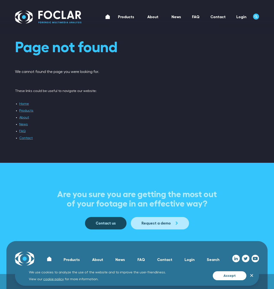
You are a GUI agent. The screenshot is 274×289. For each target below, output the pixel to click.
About (24, 117)
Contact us (106, 236)
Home (24, 103)
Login (190, 260)
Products (26, 110)
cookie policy (53, 279)
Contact (26, 138)
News (23, 124)
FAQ (22, 131)
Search (213, 260)
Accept (229, 275)
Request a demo (159, 236)
